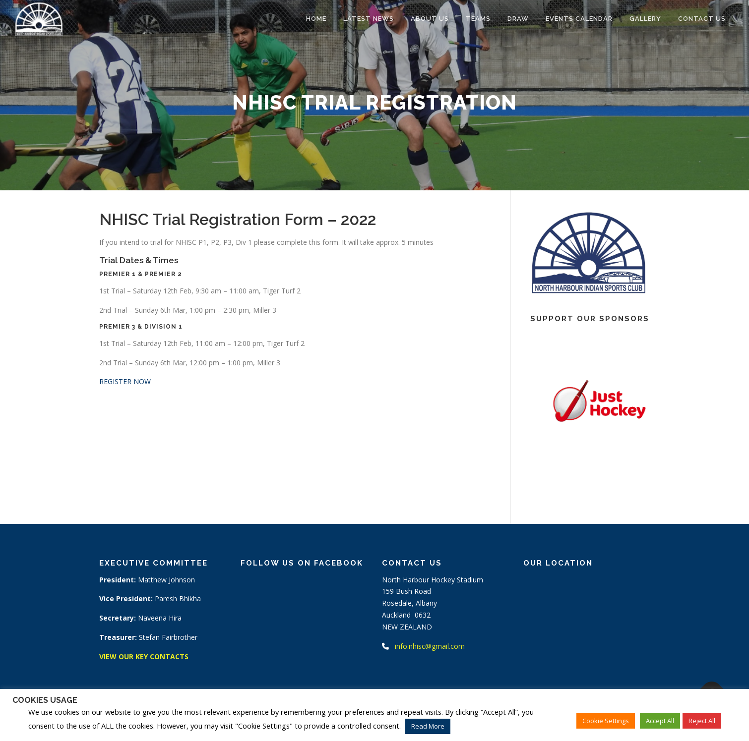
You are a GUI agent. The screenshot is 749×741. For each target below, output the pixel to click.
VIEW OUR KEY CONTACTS (143, 656)
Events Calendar (579, 18)
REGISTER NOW (125, 381)
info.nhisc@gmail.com (430, 646)
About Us (430, 18)
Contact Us (702, 18)
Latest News (368, 18)
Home (316, 18)
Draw (518, 18)
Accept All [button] (660, 720)
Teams (478, 18)
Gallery (645, 18)
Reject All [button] (701, 720)
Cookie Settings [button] (605, 720)
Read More (427, 726)
